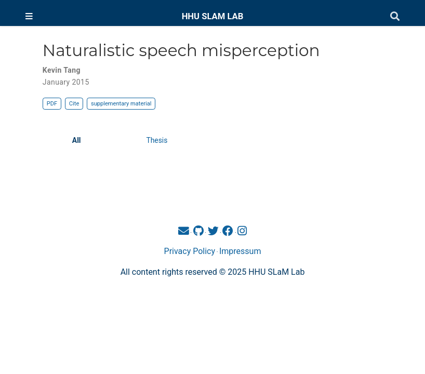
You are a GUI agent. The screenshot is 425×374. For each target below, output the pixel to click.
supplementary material (121, 103)
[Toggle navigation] (29, 16)
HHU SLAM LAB (213, 16)
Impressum (240, 251)
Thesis (156, 140)
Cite (74, 103)
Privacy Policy (190, 251)
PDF (52, 103)
